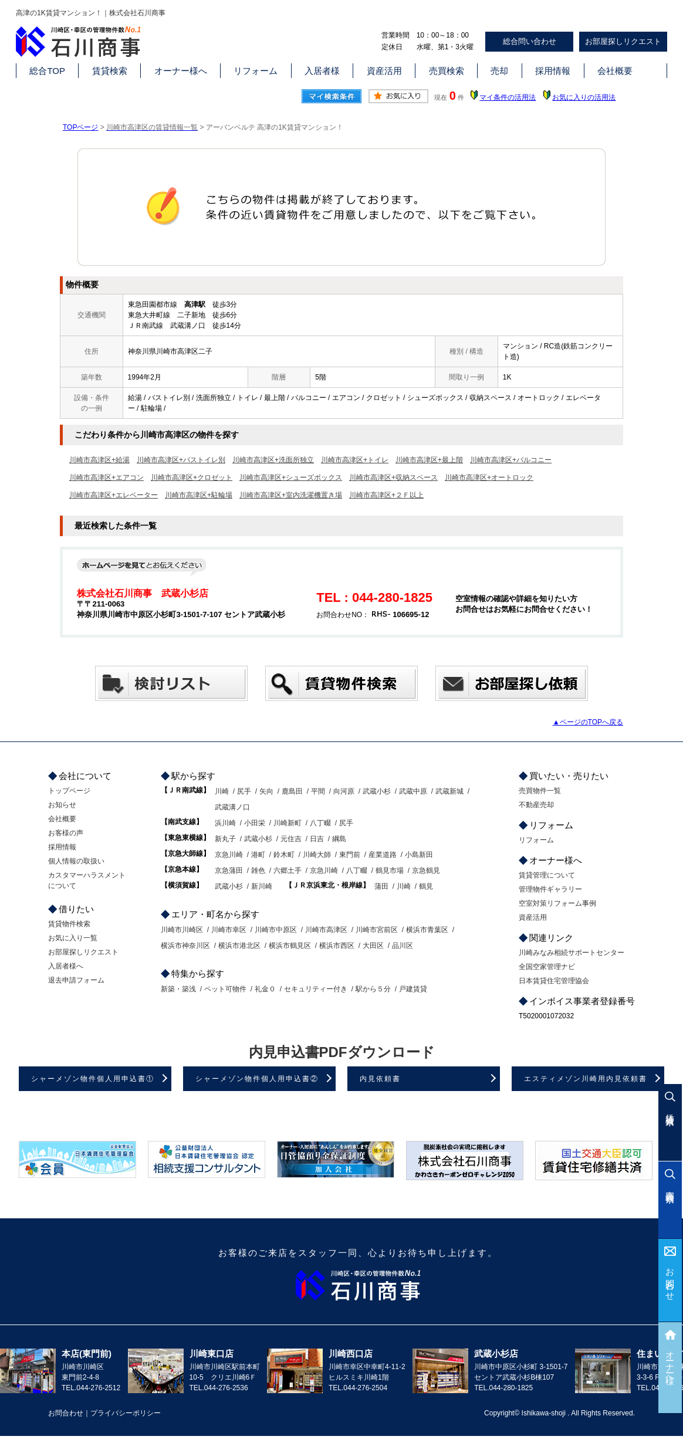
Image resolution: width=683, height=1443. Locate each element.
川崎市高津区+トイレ (354, 460)
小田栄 (254, 823)
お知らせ (62, 805)
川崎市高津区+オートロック (489, 477)
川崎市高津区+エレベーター (113, 495)
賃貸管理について (547, 875)
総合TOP (47, 71)
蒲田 (381, 886)
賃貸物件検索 (69, 924)
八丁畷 (320, 823)
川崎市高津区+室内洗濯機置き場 (290, 495)
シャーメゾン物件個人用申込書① (92, 1079)
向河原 (343, 791)
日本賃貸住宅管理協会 (554, 981)
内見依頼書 (380, 1079)
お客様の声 (65, 833)
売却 (499, 71)
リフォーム (256, 71)
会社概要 (615, 71)
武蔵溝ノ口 (232, 807)
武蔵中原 (413, 791)
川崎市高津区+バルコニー (511, 460)
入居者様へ (65, 966)
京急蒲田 (229, 870)
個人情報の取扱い (76, 861)
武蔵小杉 (377, 791)
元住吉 (291, 839)
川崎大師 (317, 855)
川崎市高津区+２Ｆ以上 (386, 495)
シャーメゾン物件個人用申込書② (257, 1079)
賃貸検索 (109, 71)
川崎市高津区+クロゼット (191, 477)
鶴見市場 (390, 870)
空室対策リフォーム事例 (557, 903)
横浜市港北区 (239, 945)
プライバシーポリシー (125, 1413)
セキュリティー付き (315, 989)
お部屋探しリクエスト (623, 41)
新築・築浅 (178, 989)
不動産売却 (536, 805)
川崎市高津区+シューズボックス (290, 477)
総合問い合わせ (529, 41)
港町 (258, 855)
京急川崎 (229, 855)
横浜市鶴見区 (290, 945)
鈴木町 (284, 855)
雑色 (258, 870)
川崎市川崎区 (182, 930)
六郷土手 (287, 870)
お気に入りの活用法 (584, 97)
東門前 (349, 855)
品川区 (402, 945)
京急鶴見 (426, 870)
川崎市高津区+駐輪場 (198, 495)
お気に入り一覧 (72, 938)
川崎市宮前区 (377, 930)
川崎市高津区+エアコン (106, 477)
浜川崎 (225, 823)
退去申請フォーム (76, 980)
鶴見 (426, 886)
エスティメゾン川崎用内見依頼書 (585, 1079)
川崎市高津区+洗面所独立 (273, 460)
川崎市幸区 (228, 930)
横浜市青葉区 (427, 930)
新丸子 (225, 839)
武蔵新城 (449, 791)
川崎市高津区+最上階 (429, 460)
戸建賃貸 (413, 989)
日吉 (317, 839)
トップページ (69, 791)
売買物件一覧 (540, 791)
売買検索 (446, 71)
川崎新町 (287, 823)
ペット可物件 (225, 989)
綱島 (339, 839)
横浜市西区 (336, 945)
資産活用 (384, 71)
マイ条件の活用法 (507, 97)
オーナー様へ (180, 71)
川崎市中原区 (276, 930)
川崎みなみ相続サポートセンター (571, 953)
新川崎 (261, 886)
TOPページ (80, 127)
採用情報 (552, 71)
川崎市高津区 (326, 930)
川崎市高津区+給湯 (99, 460)
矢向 (266, 791)
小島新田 (419, 855)
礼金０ (265, 989)
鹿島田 (292, 791)
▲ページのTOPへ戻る (588, 722)
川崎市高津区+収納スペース (393, 477)
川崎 (222, 791)
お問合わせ (670, 1280)
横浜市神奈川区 (185, 945)
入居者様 (322, 71)
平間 (318, 791)
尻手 (244, 791)
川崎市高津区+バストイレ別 (181, 460)
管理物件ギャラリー (550, 889)
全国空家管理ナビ (547, 967)
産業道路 (382, 855)
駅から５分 (373, 989)
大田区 (373, 945)
